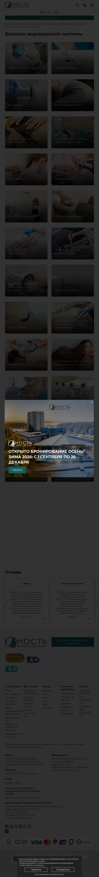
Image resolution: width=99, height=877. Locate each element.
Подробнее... (39, 865)
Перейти (17, 470)
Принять (36, 869)
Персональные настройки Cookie (49, 874)
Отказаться (63, 869)
